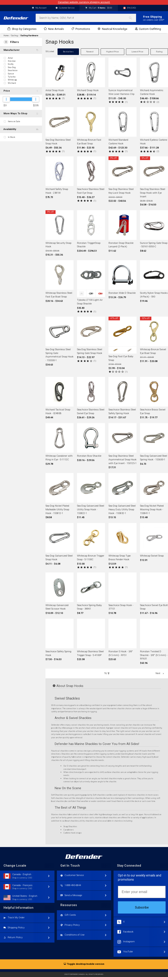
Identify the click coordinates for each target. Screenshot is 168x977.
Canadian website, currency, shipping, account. (84, 2)
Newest (89, 51)
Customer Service (65, 8)
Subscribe (142, 907)
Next (160, 673)
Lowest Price (137, 51)
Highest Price (112, 51)
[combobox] (86, 18)
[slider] (6, 99)
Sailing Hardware (29, 35)
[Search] (132, 18)
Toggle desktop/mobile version (84, 964)
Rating (159, 51)
